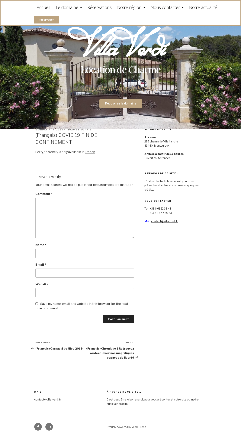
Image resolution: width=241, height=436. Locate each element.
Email (40, 264)
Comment (44, 194)
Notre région (131, 7)
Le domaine (69, 7)
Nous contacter (167, 7)
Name (40, 245)
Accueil (43, 7)
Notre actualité (203, 7)
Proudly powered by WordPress (126, 426)
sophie (86, 129)
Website (41, 284)
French (90, 152)
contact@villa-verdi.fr (164, 221)
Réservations (100, 7)
